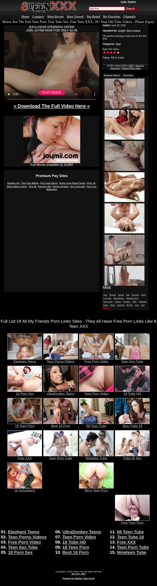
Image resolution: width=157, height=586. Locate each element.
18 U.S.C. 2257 (78, 574)
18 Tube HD (132, 392)
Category (38, 16)
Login (123, 1)
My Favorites (111, 16)
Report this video (131, 68)
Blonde (121, 295)
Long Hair (107, 298)
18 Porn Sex (24, 392)
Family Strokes (60, 186)
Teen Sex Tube (132, 359)
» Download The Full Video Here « (51, 106)
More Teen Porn (96, 488)
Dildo (134, 302)
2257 (131, 65)
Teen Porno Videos (60, 359)
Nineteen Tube (96, 456)
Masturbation (118, 298)
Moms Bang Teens (17, 186)
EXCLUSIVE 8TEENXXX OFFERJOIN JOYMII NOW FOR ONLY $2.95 (51, 28)
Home (25, 16)
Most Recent (55, 16)
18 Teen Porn (24, 424)
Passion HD (44, 186)
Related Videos (112, 75)
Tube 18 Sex (132, 456)
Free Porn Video (96, 359)
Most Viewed (75, 16)
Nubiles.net (13, 183)
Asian (105, 305)
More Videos (133, 30)
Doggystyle (108, 302)
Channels (129, 16)
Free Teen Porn (132, 521)
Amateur (126, 302)
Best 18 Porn (60, 424)
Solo (143, 305)
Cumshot (120, 305)
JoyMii (121, 30)
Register (132, 1)
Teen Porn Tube (60, 456)
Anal (128, 295)
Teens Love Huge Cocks (72, 183)
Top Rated (93, 16)
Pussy (143, 295)
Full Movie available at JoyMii (51, 163)
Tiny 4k (32, 186)
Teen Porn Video (96, 392)
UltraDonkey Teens (60, 392)
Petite (112, 305)
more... (107, 308)
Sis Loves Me (77, 186)
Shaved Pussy (132, 298)
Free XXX (24, 456)
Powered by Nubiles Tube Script (78, 578)
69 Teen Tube (96, 424)
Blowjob (112, 295)
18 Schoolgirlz (24, 488)
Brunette (135, 295)
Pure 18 (91, 183)
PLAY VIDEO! (51, 92)
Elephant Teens (24, 359)
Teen (118, 44)
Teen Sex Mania (29, 183)
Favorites (128, 75)
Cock (137, 305)
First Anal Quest (48, 183)
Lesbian (118, 302)
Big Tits (129, 305)
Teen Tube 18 (132, 424)
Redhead (143, 302)
